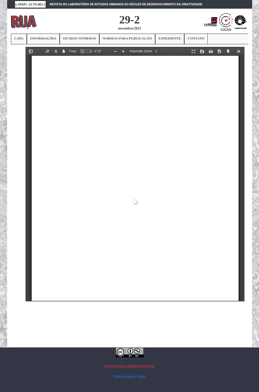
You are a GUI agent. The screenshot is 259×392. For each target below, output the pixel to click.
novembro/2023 (129, 28)
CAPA (19, 38)
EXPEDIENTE (169, 38)
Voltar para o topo (129, 376)
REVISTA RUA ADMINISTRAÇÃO (129, 367)
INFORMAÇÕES (43, 38)
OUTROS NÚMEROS (79, 38)
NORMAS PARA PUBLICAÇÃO (127, 38)
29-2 (129, 19)
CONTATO (196, 38)
